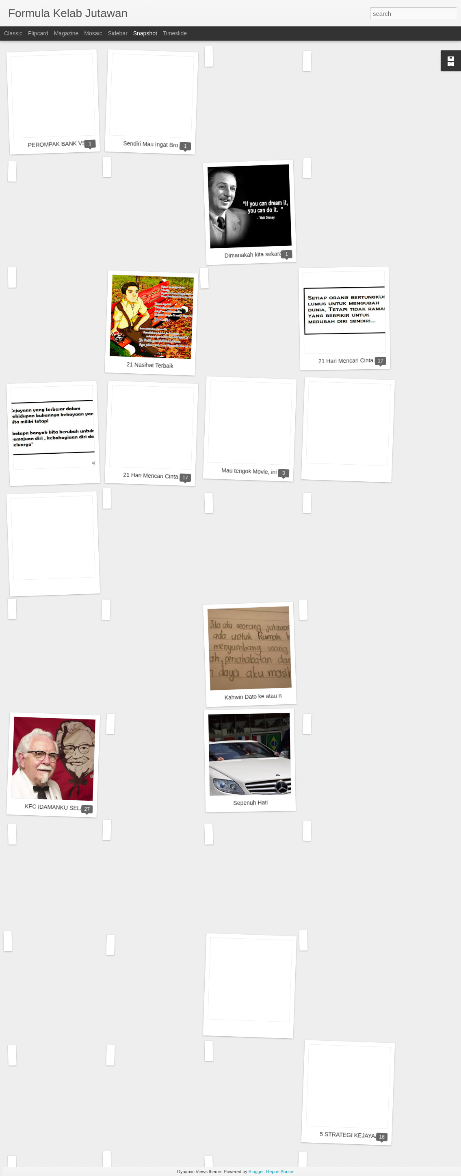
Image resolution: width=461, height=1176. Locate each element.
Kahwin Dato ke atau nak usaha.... (267, 696)
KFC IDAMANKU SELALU (58, 807)
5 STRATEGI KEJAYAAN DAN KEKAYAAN (374, 1136)
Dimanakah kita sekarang (256, 254)
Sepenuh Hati (250, 802)
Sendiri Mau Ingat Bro (150, 144)
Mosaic (93, 33)
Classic (13, 33)
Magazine (66, 33)
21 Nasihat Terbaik (149, 365)
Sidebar (118, 33)
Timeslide (175, 33)
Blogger (256, 1171)
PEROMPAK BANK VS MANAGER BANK (80, 143)
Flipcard (38, 33)
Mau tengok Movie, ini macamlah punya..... (275, 472)
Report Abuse (279, 1171)
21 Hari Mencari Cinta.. (347, 360)
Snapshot (145, 33)
